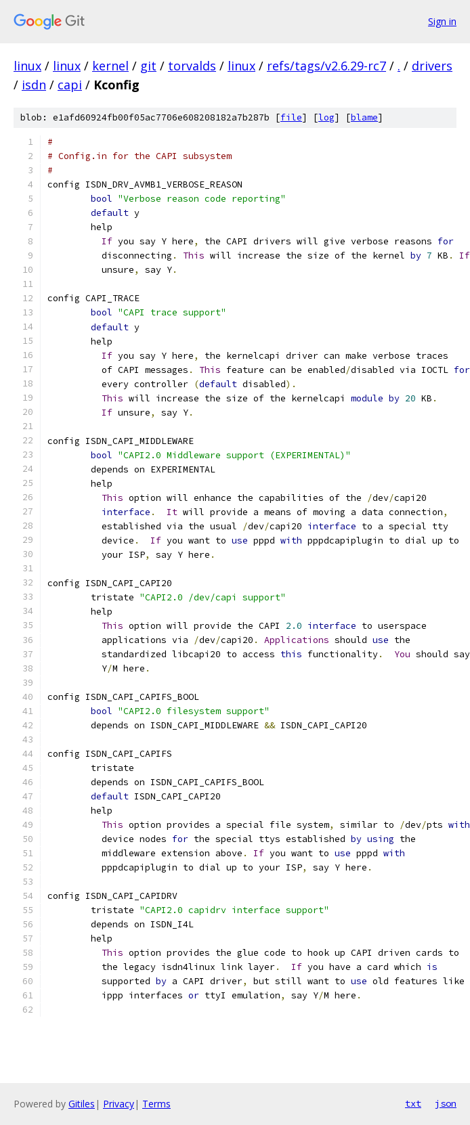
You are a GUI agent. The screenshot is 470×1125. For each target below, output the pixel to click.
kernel (110, 66)
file (291, 117)
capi (70, 84)
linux (27, 66)
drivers (432, 66)
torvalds (192, 66)
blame (364, 117)
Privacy (118, 1103)
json (445, 1103)
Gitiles (81, 1103)
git (148, 66)
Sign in (442, 21)
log (326, 117)
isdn (34, 84)
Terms (156, 1103)
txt (413, 1103)
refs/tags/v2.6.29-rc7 (326, 66)
